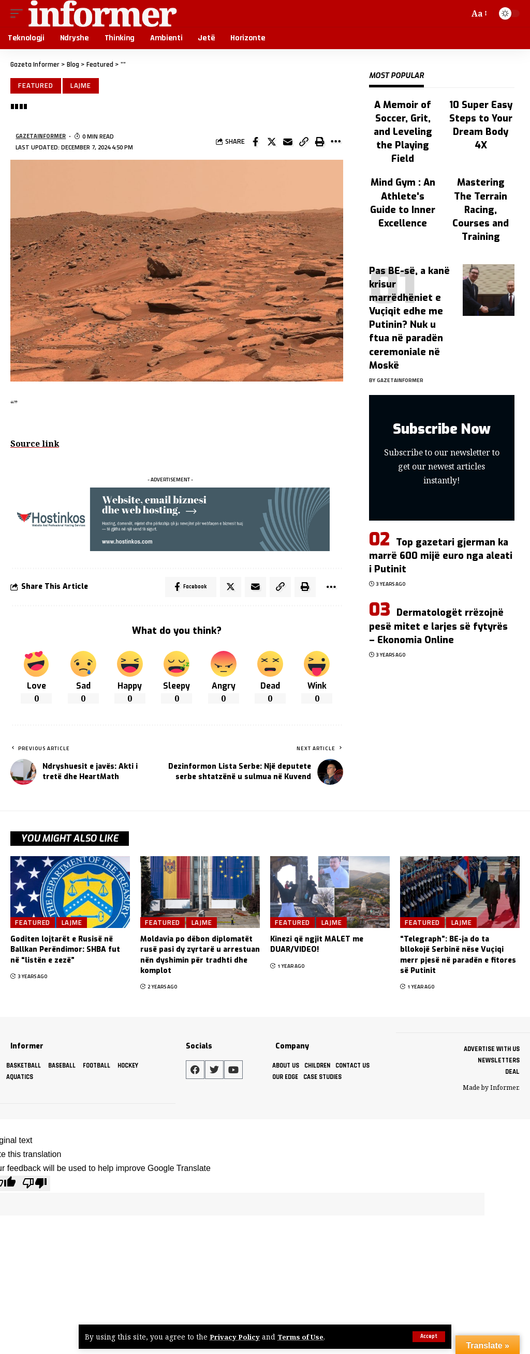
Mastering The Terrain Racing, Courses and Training (480, 209)
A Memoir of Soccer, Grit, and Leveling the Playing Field (403, 132)
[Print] (320, 142)
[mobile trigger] (19, 13)
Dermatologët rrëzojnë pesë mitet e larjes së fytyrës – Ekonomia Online (438, 626)
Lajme (82, 86)
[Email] (288, 142)
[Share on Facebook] (255, 142)
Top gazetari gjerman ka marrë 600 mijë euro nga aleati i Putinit (440, 555)
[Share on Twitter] (271, 142)
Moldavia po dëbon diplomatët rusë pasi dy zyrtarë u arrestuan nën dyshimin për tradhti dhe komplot (200, 957)
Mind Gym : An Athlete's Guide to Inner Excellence (402, 202)
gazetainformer (41, 136)
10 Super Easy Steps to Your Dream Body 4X (480, 125)
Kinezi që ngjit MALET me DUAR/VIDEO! (316, 946)
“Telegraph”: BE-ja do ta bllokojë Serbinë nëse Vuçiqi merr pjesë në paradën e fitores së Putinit (458, 957)
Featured (36, 86)
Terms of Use (303, 1337)
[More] (336, 142)
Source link (35, 444)
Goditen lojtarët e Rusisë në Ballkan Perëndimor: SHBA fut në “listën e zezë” (65, 951)
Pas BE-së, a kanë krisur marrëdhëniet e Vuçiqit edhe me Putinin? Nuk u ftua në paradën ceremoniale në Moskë (409, 318)
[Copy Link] (304, 142)
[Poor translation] (34, 1184)
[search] (459, 13)
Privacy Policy (235, 1337)
